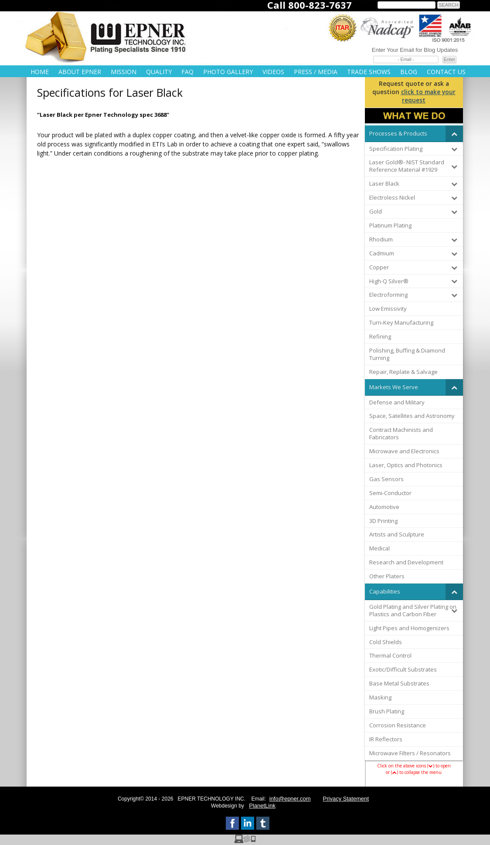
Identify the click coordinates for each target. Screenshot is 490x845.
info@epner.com (290, 798)
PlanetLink (262, 805)
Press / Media (315, 72)
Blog (408, 72)
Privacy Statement (346, 798)
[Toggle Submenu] (454, 134)
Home (40, 72)
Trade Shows (369, 72)
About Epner (79, 72)
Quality (159, 72)
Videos (273, 72)
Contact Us (446, 72)
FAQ (187, 72)
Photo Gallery (228, 72)
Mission (123, 72)
